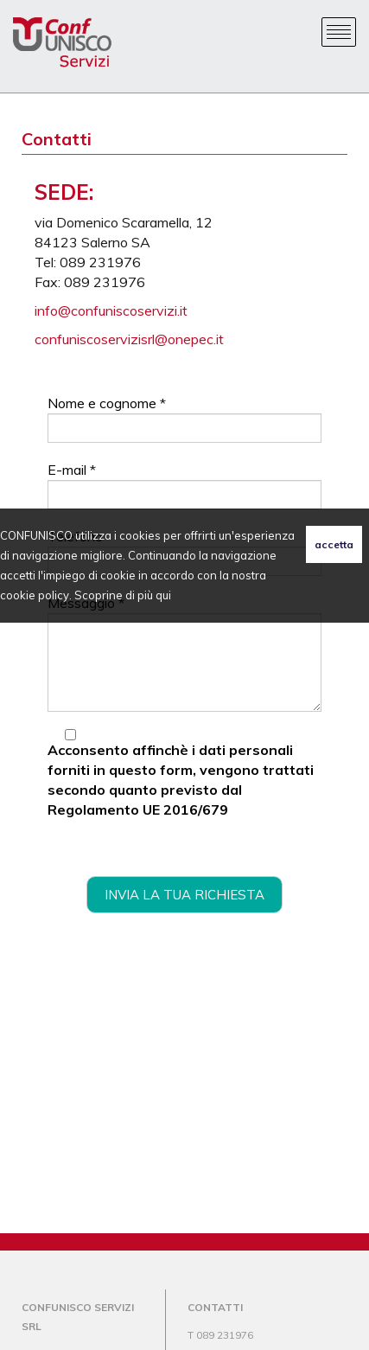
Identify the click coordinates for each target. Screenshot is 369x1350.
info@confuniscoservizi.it (111, 310)
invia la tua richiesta (184, 894)
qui (163, 595)
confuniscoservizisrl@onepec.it (129, 339)
